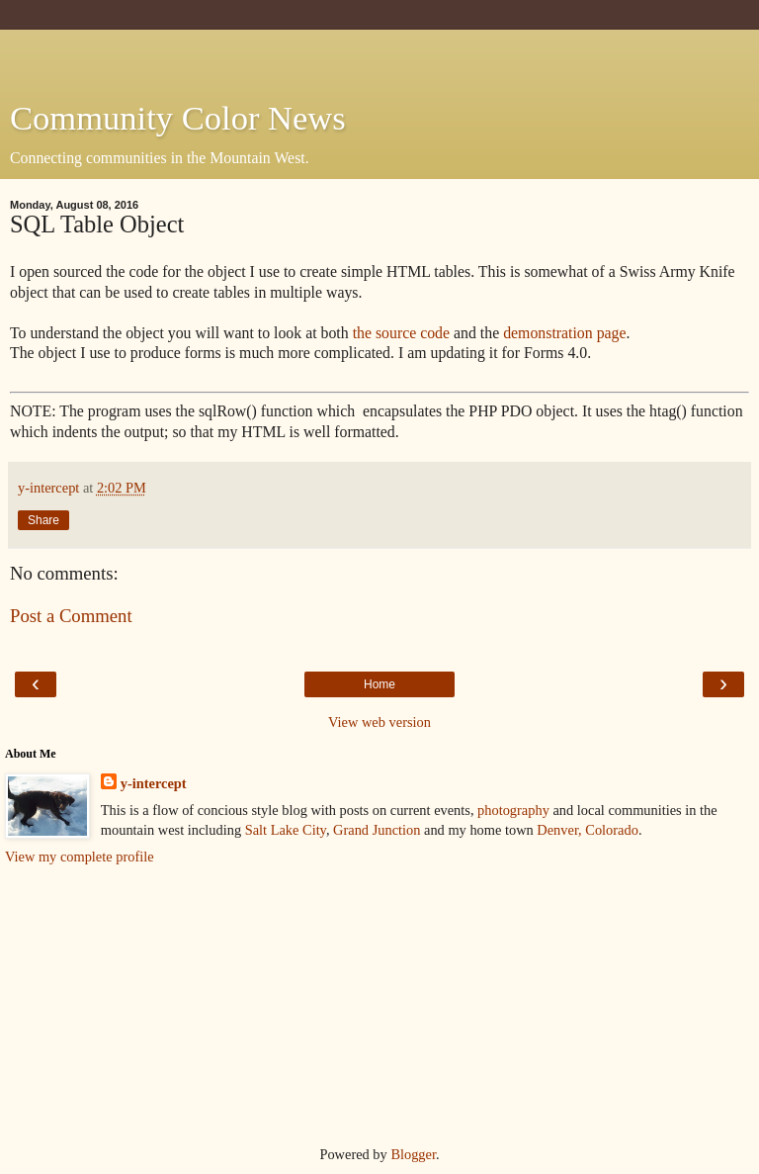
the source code (401, 332)
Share (43, 520)
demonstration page (564, 332)
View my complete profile (79, 856)
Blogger (413, 1154)
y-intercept (154, 783)
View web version (379, 722)
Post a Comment (71, 615)
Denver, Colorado (587, 830)
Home (379, 684)
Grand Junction (376, 830)
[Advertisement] (379, 54)
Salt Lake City (285, 830)
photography (513, 810)
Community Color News (178, 117)
